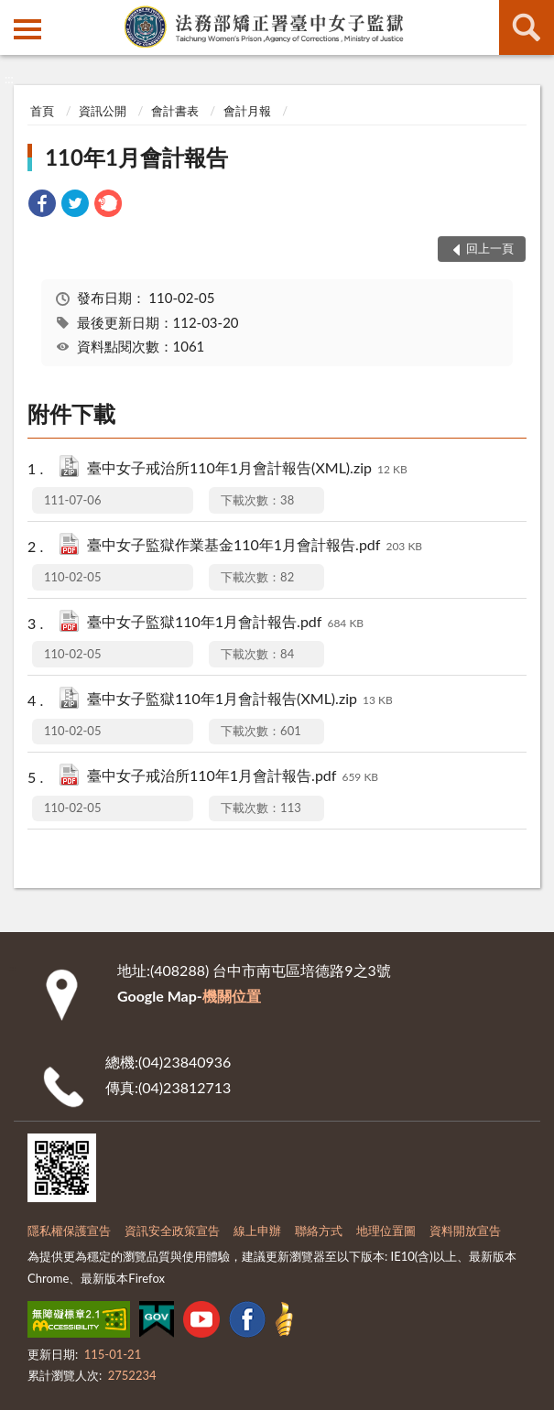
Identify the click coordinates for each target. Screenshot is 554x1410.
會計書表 (175, 110)
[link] (42, 206)
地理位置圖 (386, 1230)
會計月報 (247, 110)
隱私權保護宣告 (69, 1230)
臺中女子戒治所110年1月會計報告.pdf (232, 776)
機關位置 (231, 995)
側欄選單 (27, 29)
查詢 (526, 27)
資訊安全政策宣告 (172, 1230)
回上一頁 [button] (490, 248)
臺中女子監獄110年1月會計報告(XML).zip (240, 699)
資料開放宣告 (465, 1230)
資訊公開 (102, 110)
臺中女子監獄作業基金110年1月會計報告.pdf (254, 546)
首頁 (42, 110)
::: (14, 13)
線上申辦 (257, 1230)
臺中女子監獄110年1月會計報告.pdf (225, 623)
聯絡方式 (318, 1230)
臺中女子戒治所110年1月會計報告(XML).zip (247, 469)
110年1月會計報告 (136, 157)
